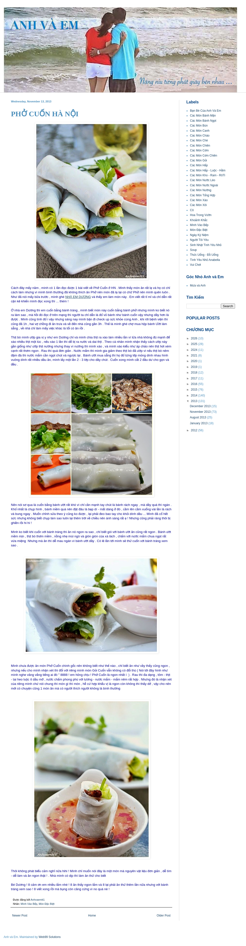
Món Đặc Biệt (46, 903)
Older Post (163, 915)
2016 (194, 384)
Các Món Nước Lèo (202, 180)
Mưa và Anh (198, 285)
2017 (194, 378)
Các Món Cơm (199, 150)
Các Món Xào (199, 200)
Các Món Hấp (199, 165)
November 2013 (200, 412)
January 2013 (199, 423)
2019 (194, 367)
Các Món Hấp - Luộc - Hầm (207, 170)
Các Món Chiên (200, 145)
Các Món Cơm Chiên (203, 155)
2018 (194, 372)
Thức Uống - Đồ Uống (204, 254)
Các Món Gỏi (198, 160)
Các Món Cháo (199, 135)
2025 (194, 344)
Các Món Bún (199, 125)
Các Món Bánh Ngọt (203, 120)
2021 (194, 355)
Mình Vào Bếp (29, 903)
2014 (194, 395)
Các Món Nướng (200, 190)
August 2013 (198, 417)
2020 (194, 361)
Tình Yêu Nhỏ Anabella (205, 260)
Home (92, 915)
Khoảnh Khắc (199, 220)
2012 (194, 430)
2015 (194, 389)
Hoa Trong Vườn (200, 215)
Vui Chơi (195, 264)
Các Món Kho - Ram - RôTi (207, 175)
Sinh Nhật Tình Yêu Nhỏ (205, 245)
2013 (194, 401)
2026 (194, 338)
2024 (194, 350)
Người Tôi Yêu (199, 240)
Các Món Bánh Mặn (203, 115)
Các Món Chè (199, 140)
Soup (193, 250)
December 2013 (200, 406)
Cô (192, 210)
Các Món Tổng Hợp (202, 195)
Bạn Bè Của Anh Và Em (205, 110)
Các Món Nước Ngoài (204, 185)
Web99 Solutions (49, 937)
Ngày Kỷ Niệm (199, 235)
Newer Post (19, 915)
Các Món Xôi (198, 205)
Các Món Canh (199, 130)
